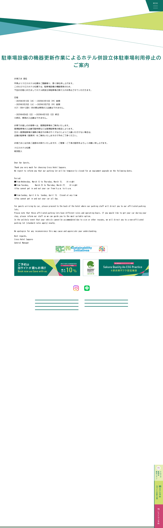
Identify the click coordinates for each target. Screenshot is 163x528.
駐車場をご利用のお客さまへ (56, 327)
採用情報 (57, 338)
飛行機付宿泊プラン (56, 315)
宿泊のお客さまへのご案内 (106, 327)
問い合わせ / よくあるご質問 (56, 304)
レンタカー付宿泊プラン (106, 304)
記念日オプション (106, 315)
